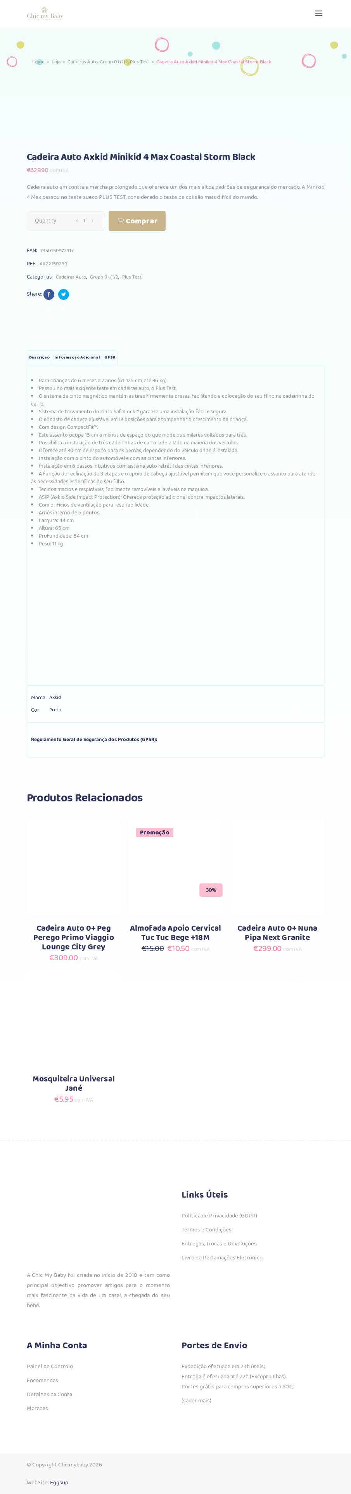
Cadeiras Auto (82, 61)
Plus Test (139, 61)
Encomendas (42, 1380)
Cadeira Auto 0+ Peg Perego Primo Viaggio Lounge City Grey (73, 938)
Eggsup (59, 1482)
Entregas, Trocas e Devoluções (219, 1243)
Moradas (37, 1408)
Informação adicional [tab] (77, 357)
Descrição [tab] (39, 357)
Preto (55, 710)
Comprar (142, 221)
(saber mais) (196, 1400)
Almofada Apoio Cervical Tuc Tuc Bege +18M (175, 933)
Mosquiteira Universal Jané (74, 1084)
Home (38, 61)
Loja (56, 61)
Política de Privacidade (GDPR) (219, 1216)
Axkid (55, 697)
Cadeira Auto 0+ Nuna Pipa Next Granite (277, 933)
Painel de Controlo (50, 1366)
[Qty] (84, 221)
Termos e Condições (207, 1230)
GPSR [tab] (110, 357)
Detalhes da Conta (49, 1394)
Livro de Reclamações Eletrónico (222, 1257)
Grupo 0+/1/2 (114, 61)
